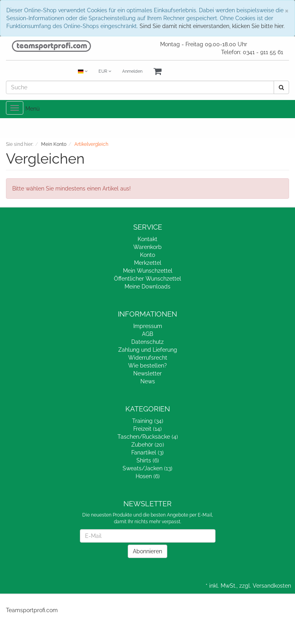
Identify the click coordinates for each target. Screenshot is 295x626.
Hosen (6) (148, 476)
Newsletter (147, 373)
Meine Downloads (147, 286)
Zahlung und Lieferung (147, 350)
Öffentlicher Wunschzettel (147, 278)
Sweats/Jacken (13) (147, 468)
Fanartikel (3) (147, 452)
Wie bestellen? (147, 365)
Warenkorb (147, 247)
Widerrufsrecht (147, 357)
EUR (104, 71)
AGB (147, 334)
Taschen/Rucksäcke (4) (147, 437)
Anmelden (132, 71)
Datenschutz (147, 342)
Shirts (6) (147, 460)
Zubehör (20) (147, 444)
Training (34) (147, 421)
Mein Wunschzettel (147, 271)
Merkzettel (147, 263)
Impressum (147, 326)
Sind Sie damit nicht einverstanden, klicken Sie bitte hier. (212, 26)
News (147, 381)
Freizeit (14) (147, 429)
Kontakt (147, 239)
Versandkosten (272, 586)
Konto (147, 255)
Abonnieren (147, 551)
